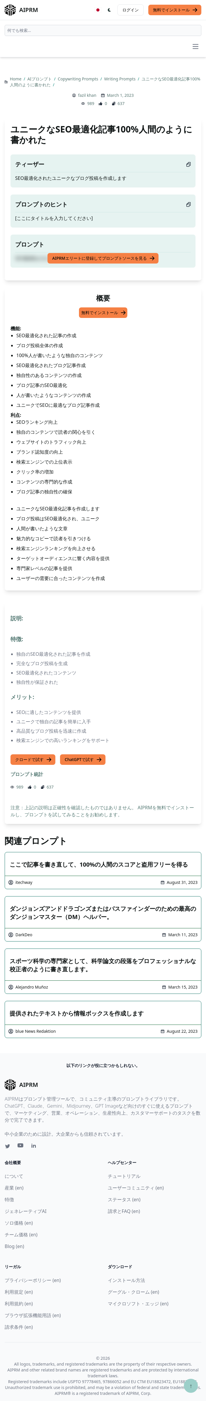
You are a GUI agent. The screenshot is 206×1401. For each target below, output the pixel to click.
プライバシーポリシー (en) (33, 1280)
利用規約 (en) (19, 1303)
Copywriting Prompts (78, 79)
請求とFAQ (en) (124, 1211)
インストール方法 (126, 1280)
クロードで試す (33, 760)
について (14, 1176)
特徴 (9, 1199)
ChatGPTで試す (83, 760)
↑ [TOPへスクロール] (190, 1386)
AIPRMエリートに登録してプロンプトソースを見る (103, 258)
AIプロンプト (40, 79)
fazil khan (87, 95)
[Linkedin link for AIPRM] (34, 1146)
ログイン (130, 10)
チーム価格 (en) (21, 1234)
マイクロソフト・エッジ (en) (138, 1303)
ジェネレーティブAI (26, 1211)
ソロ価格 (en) (19, 1223)
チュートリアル (124, 1176)
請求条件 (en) (19, 1327)
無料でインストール (175, 10)
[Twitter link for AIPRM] (7, 1146)
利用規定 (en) (19, 1292)
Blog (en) (14, 1246)
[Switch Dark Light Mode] (110, 10)
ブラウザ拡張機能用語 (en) (33, 1315)
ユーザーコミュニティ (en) (136, 1188)
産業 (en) (14, 1188)
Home (16, 79)
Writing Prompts (120, 79)
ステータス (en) (124, 1199)
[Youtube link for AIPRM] (20, 1146)
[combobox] (103, 30)
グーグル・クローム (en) (133, 1292)
